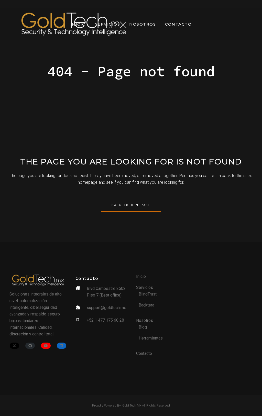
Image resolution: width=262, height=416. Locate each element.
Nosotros (144, 320)
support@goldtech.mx (106, 307)
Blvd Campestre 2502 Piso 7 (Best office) (106, 292)
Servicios (144, 287)
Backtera (146, 305)
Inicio (141, 276)
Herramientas (151, 338)
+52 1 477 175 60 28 (105, 320)
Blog (143, 327)
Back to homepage (131, 205)
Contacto (144, 353)
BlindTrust (148, 294)
